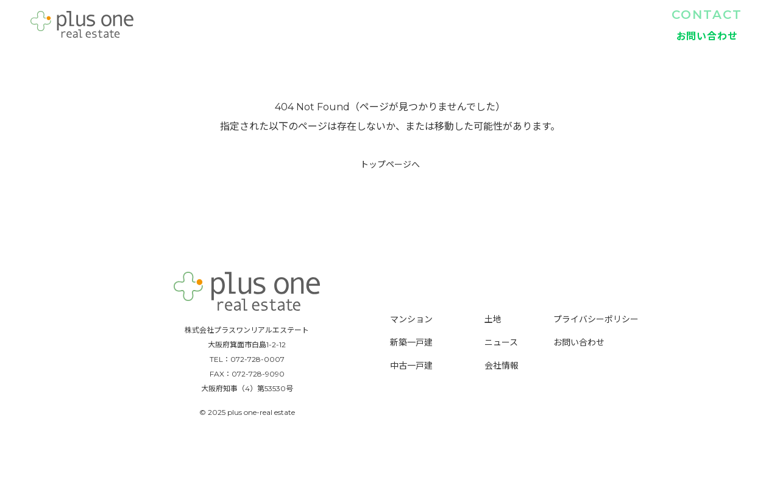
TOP (345, 24)
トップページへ (390, 164)
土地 (592, 24)
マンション (402, 24)
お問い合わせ (578, 342)
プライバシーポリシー (596, 319)
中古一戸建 (538, 24)
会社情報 (643, 24)
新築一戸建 (469, 24)
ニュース (501, 342)
